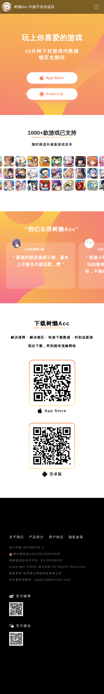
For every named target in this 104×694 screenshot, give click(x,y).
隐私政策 (76, 537)
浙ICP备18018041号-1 (26, 547)
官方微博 (23, 596)
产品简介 (36, 537)
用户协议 (56, 537)
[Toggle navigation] (96, 6)
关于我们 (16, 537)
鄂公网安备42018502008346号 (35, 554)
